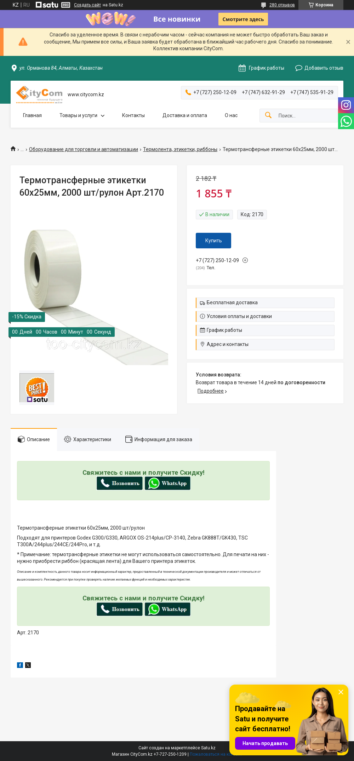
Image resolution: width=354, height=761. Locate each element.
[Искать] (268, 115)
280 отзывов (282, 4)
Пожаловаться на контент (216, 754)
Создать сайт (87, 4)
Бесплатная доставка (232, 302)
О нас (231, 115)
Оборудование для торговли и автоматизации (83, 149)
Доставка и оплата (184, 115)
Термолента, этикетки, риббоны (180, 149)
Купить (213, 240)
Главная (32, 115)
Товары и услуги (78, 115)
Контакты (133, 115)
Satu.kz (208, 747)
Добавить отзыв (323, 68)
